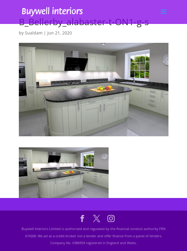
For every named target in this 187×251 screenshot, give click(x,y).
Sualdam (33, 33)
